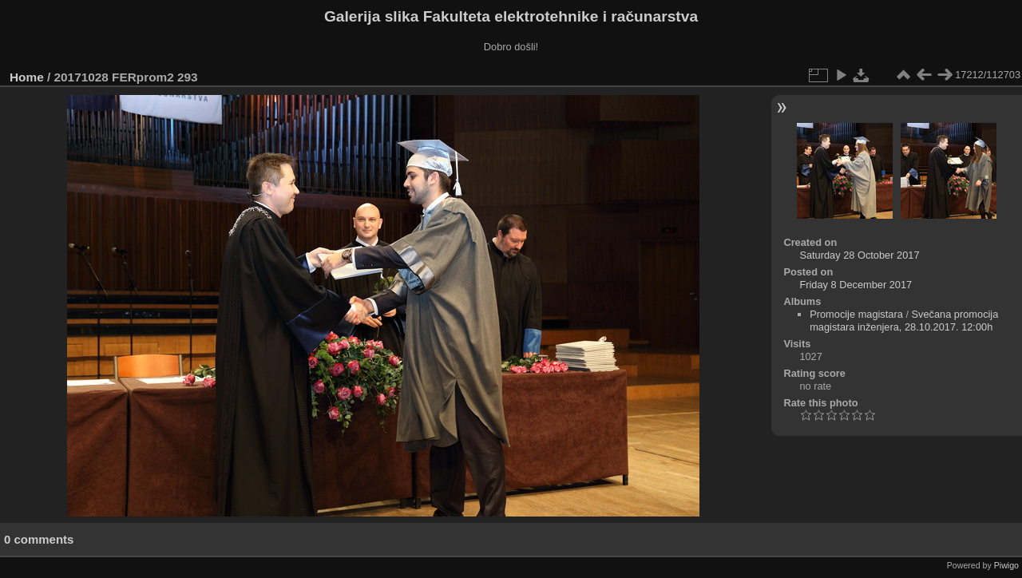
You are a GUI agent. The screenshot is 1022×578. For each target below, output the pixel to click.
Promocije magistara (856, 314)
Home (27, 77)
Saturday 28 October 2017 (859, 255)
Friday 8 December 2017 (855, 285)
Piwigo (1006, 565)
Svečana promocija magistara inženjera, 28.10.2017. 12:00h (904, 320)
